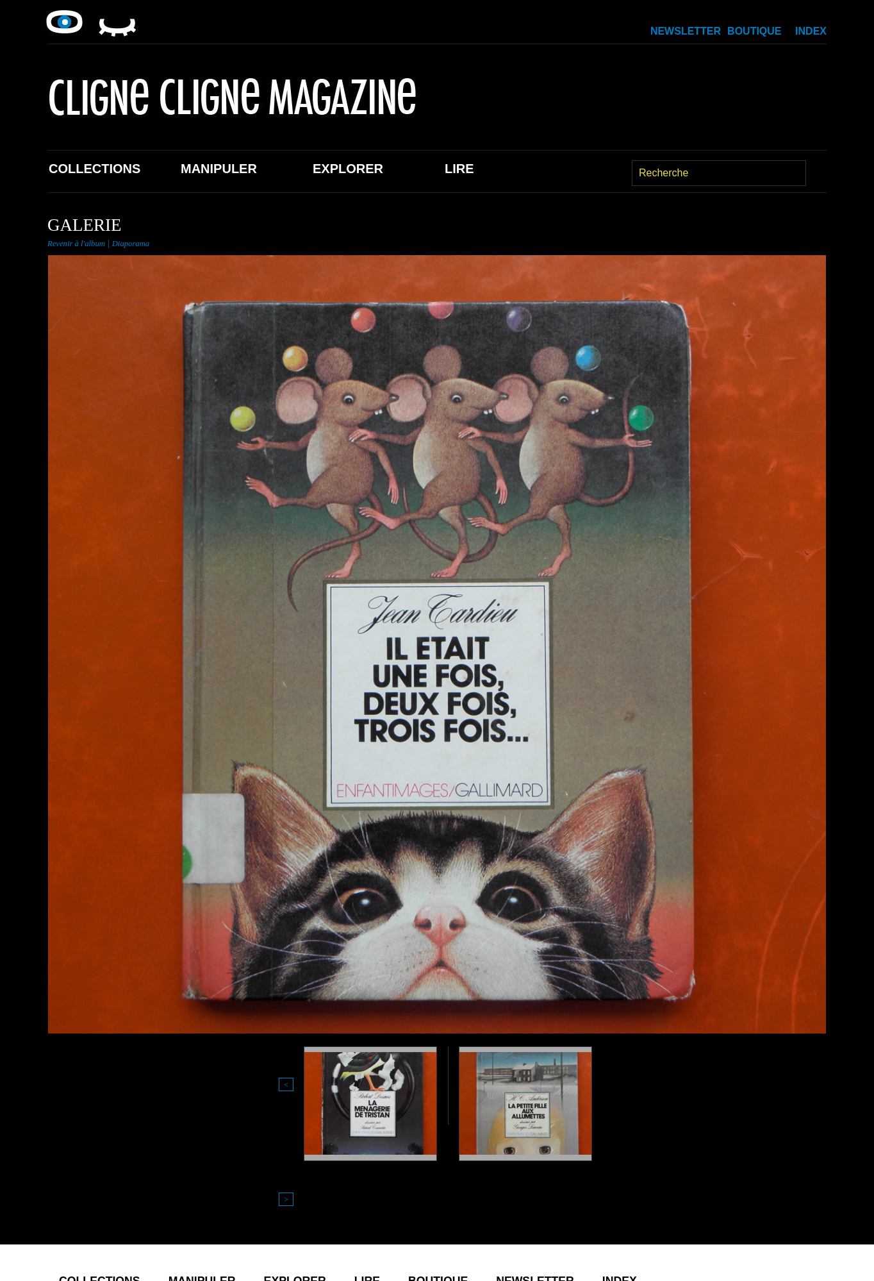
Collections (94, 169)
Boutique (754, 31)
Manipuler (219, 169)
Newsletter (685, 31)
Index (811, 31)
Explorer (348, 169)
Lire (459, 169)
